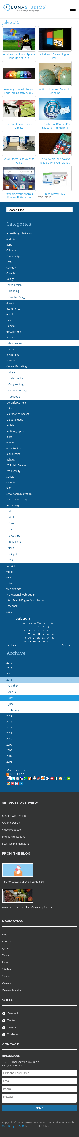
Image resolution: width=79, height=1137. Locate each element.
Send (39, 1108)
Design (10, 279)
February (13, 710)
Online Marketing (16, 366)
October (13, 685)
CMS (9, 262)
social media (15, 378)
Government (13, 331)
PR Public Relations (17, 465)
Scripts (10, 477)
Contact (6, 941)
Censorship (13, 256)
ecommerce (13, 309)
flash (11, 548)
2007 (9, 756)
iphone (10, 360)
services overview (20, 802)
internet (11, 349)
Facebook (14, 396)
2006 (9, 761)
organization (13, 448)
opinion (10, 442)
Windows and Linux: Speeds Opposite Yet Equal (19, 56)
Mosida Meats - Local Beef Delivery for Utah (27, 907)
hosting (10, 337)
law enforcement (16, 402)
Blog (4, 934)
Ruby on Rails (16, 542)
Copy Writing (15, 384)
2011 (9, 733)
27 (29, 641)
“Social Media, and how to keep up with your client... (55, 160)
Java (10, 529)
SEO (8, 488)
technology (12, 505)
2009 (9, 744)
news (9, 437)
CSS (10, 560)
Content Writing (17, 390)
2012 (9, 727)
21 (34, 638)
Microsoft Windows (17, 414)
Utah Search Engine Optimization (25, 600)
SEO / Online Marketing (15, 843)
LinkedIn (9, 1027)
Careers (6, 983)
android (11, 239)
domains (11, 303)
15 (39, 634)
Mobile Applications (13, 836)
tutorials (11, 566)
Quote (5, 948)
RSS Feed (15, 774)
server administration (19, 494)
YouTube (10, 1034)
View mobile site (11, 990)
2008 (9, 750)
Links (5, 962)
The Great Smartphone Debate (18, 126)
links (9, 408)
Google (10, 326)
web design (15, 285)
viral (8, 577)
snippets (13, 554)
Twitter (9, 1020)
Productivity (13, 471)
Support (7, 976)
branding (13, 291)
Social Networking (16, 499)
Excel (9, 320)
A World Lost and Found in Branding (54, 91)
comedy (11, 267)
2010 (9, 739)
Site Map (7, 969)
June (11, 704)
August (12, 692)
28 (34, 641)
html (11, 517)
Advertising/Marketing (19, 233)
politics (10, 459)
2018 (9, 668)
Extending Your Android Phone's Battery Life (19, 195)
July (10, 698)
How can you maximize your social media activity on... (18, 91)
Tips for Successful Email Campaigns (23, 881)
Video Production (12, 830)
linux (11, 523)
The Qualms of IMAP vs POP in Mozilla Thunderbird (54, 126)
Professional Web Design (20, 594)
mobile (10, 425)
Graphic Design (17, 297)
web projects (13, 589)
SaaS (9, 611)
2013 (9, 722)
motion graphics (15, 431)
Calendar (11, 250)
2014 (9, 716)
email (9, 314)
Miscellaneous (14, 419)
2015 (9, 680)
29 (38, 641)
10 (48, 630)
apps (9, 245)
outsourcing (13, 454)
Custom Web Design (14, 816)
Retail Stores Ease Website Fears (19, 160)
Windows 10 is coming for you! (55, 56)
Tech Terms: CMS (55, 194)
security (11, 482)
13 (29, 634)
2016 (9, 674)
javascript (14, 535)
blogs (11, 372)
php (10, 511)
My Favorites (15, 770)
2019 (9, 662)
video (9, 572)
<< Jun (11, 645)
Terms (5, 955)
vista (9, 583)
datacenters (15, 343)
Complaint (12, 273)
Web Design (9, 1126)
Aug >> (66, 645)
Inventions (12, 355)
